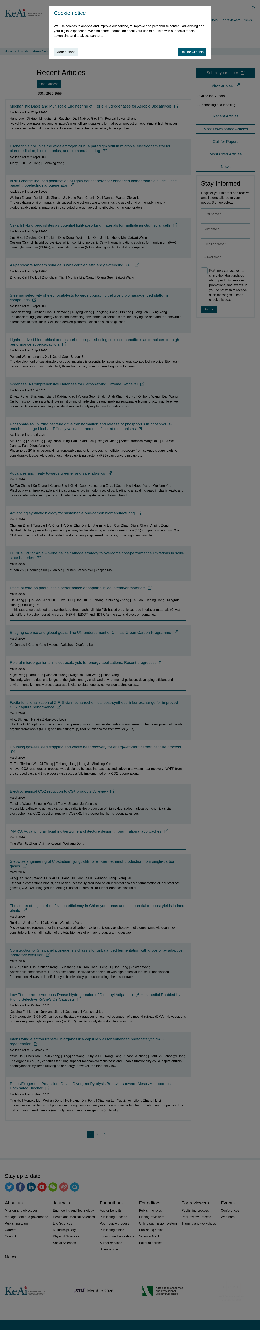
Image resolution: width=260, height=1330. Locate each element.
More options (65, 52)
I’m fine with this (192, 52)
